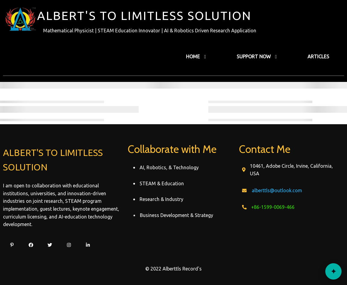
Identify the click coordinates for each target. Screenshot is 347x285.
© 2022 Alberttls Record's (173, 268)
